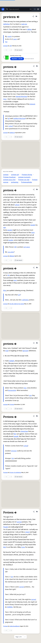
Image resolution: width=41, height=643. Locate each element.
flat (15, 434)
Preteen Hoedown (9, 177)
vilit (11, 46)
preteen (5, 46)
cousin (9, 36)
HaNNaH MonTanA (19, 118)
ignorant (25, 351)
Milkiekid (12, 256)
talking (29, 29)
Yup (6, 42)
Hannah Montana (21, 96)
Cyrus (23, 547)
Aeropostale (12, 390)
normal (19, 522)
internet (32, 104)
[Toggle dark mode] (34, 9)
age (4, 227)
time (4, 99)
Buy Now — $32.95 (17, 59)
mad (6, 351)
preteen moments (24, 177)
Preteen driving (27, 175)
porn (15, 280)
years (15, 39)
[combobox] (19, 9)
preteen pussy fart (9, 180)
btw (4, 290)
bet (12, 577)
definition (6, 24)
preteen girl (15, 175)
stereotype (24, 431)
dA (9, 118)
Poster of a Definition (15, 472)
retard (27, 532)
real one (24, 24)
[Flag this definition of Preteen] (36, 416)
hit (8, 275)
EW (15, 247)
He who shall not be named (17, 304)
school (10, 126)
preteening (14, 182)
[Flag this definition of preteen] (36, 16)
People (5, 527)
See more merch (29, 59)
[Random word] (30, 9)
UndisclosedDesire (15, 626)
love (25, 388)
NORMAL (10, 607)
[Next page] (25, 637)
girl (19, 295)
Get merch (18, 50)
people (33, 225)
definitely (25, 300)
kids (4, 547)
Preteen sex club (23, 180)
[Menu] (38, 9)
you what (11, 252)
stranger (14, 451)
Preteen (12, 404)
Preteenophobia (26, 182)
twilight (11, 361)
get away (27, 247)
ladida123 (12, 133)
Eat (13, 458)
